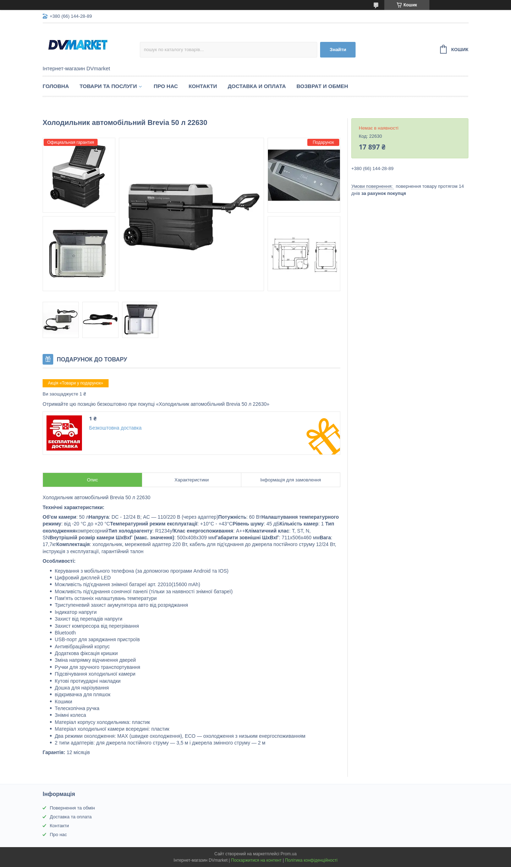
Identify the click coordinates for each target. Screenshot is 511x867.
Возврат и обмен (322, 86)
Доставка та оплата (71, 816)
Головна (56, 86)
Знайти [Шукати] (338, 49)
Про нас (166, 86)
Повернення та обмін (72, 808)
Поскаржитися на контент (256, 860)
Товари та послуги (108, 86)
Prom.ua (289, 853)
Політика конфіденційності (311, 860)
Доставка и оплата (257, 86)
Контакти (202, 86)
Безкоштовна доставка (115, 428)
